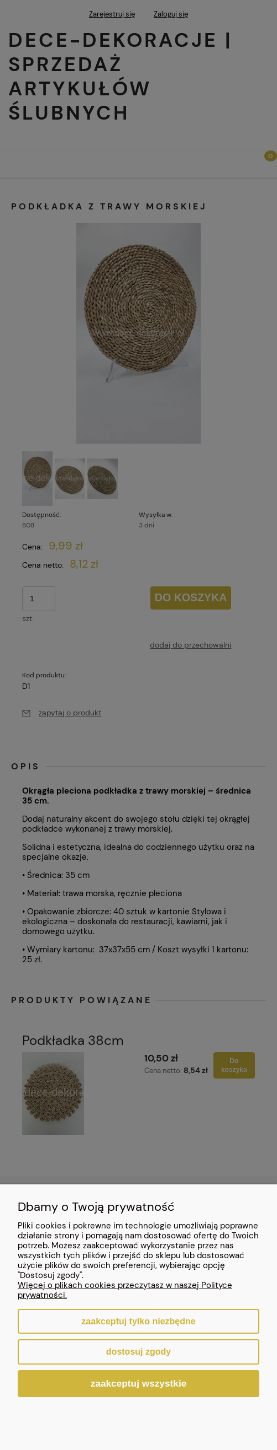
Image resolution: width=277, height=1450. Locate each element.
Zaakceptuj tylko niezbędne (138, 1321)
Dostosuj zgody (138, 1351)
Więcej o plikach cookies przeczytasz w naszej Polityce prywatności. (125, 1290)
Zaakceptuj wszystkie (139, 1383)
